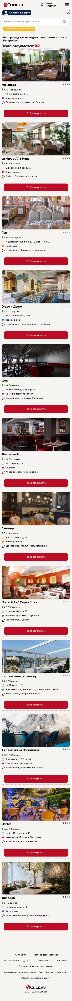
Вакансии (44, 961)
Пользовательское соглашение (35, 966)
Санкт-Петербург (48, 4)
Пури (5, 232)
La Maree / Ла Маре (16, 158)
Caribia (6, 824)
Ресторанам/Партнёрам (47, 955)
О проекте (20, 955)
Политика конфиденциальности (19, 972)
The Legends (10, 454)
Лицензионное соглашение (53, 972)
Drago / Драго (12, 306)
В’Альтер (8, 528)
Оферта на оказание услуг (35, 978)
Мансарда (9, 85)
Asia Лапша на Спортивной (20, 750)
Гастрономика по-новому (19, 676)
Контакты (62, 961)
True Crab (8, 898)
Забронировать (36, 113)
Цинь (5, 380)
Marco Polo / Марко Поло (19, 602)
